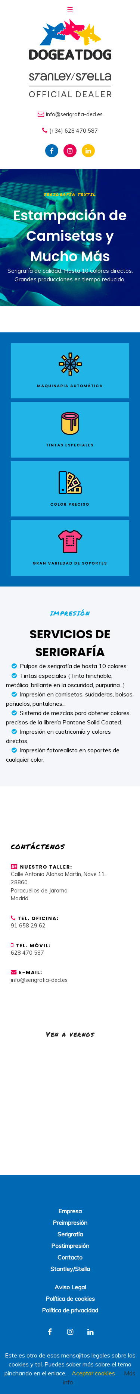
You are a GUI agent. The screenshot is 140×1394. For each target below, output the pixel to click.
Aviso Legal (70, 1287)
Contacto (70, 1257)
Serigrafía (70, 1234)
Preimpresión (70, 1222)
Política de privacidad (70, 1310)
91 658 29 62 (28, 925)
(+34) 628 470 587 (70, 130)
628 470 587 (27, 952)
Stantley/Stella (70, 1269)
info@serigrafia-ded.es (70, 114)
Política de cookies (70, 1298)
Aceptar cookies (93, 1373)
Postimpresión (70, 1245)
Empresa (70, 1211)
